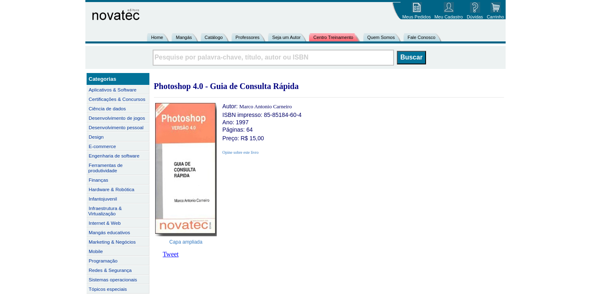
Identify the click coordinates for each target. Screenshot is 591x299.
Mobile (96, 251)
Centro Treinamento (333, 37)
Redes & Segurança (110, 270)
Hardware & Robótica (111, 189)
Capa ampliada (186, 242)
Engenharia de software (114, 155)
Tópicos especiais (108, 289)
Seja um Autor (286, 37)
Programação (103, 260)
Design (96, 136)
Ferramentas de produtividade (105, 167)
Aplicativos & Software (113, 89)
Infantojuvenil (103, 198)
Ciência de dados (107, 108)
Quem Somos (381, 37)
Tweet (171, 254)
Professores (248, 37)
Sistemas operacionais (113, 279)
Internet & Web (105, 223)
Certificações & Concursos (117, 99)
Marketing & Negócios (112, 241)
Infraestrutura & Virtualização (105, 210)
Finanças (98, 180)
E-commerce (102, 146)
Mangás (184, 37)
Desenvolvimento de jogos (117, 118)
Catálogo (214, 37)
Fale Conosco (421, 37)
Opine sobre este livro (240, 152)
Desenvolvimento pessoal (116, 127)
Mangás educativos (109, 232)
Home (157, 37)
